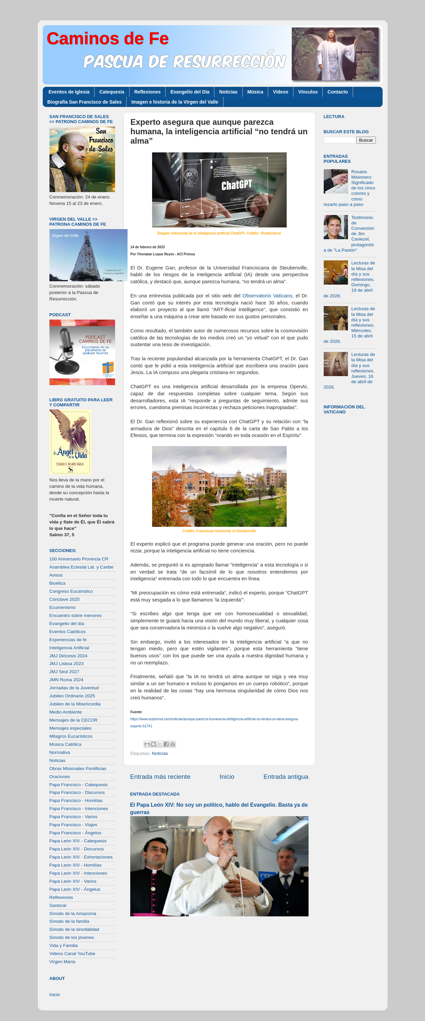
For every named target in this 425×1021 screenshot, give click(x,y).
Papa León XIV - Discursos (76, 848)
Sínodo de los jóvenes (71, 937)
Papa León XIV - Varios (73, 881)
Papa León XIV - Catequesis (78, 840)
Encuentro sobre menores (75, 615)
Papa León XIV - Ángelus (75, 889)
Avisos (56, 575)
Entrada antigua (285, 776)
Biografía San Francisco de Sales (84, 102)
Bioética (57, 583)
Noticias (228, 92)
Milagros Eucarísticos (71, 736)
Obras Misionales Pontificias (78, 768)
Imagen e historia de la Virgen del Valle (174, 102)
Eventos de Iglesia (69, 92)
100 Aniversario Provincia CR (79, 558)
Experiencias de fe (68, 639)
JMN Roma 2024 (66, 679)
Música (255, 92)
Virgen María (62, 961)
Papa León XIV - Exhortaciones (81, 857)
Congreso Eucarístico (71, 591)
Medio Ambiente (65, 712)
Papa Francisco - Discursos (77, 792)
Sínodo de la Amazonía (73, 913)
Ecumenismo (62, 607)
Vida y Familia (63, 945)
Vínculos (308, 92)
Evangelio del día (66, 623)
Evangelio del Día (189, 92)
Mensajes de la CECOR (73, 720)
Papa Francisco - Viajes (73, 824)
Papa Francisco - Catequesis (78, 784)
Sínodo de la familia (69, 921)
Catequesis (112, 92)
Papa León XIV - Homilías (75, 865)
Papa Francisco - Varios (73, 816)
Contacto (337, 92)
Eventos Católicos (67, 631)
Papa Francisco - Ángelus (75, 832)
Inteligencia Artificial (69, 647)
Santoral (57, 905)
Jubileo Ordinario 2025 (72, 695)
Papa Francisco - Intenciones (78, 808)
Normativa (59, 752)
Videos (280, 92)
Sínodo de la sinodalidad (74, 929)
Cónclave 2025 (64, 599)
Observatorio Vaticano (267, 295)
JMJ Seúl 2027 (64, 671)
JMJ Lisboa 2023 (66, 663)
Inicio (227, 776)
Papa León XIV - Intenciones (78, 873)
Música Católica (65, 744)
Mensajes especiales (70, 728)
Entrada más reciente (160, 776)
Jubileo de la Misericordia (75, 703)
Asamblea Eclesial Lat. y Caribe (81, 567)
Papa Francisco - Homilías (76, 800)
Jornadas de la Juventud (74, 687)
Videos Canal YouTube (72, 953)
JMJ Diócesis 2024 (68, 655)
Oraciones (59, 776)
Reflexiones (147, 92)
